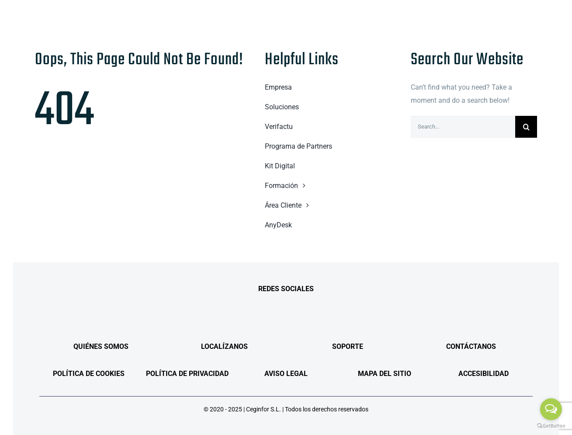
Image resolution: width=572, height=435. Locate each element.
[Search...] (463, 127)
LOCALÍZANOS (224, 346)
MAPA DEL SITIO (384, 373)
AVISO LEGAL (286, 373)
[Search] (526, 127)
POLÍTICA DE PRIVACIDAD (187, 373)
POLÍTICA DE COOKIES (89, 373)
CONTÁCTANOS (471, 346)
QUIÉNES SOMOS (100, 346)
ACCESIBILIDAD (483, 373)
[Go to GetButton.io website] (551, 426)
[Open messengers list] (551, 409)
